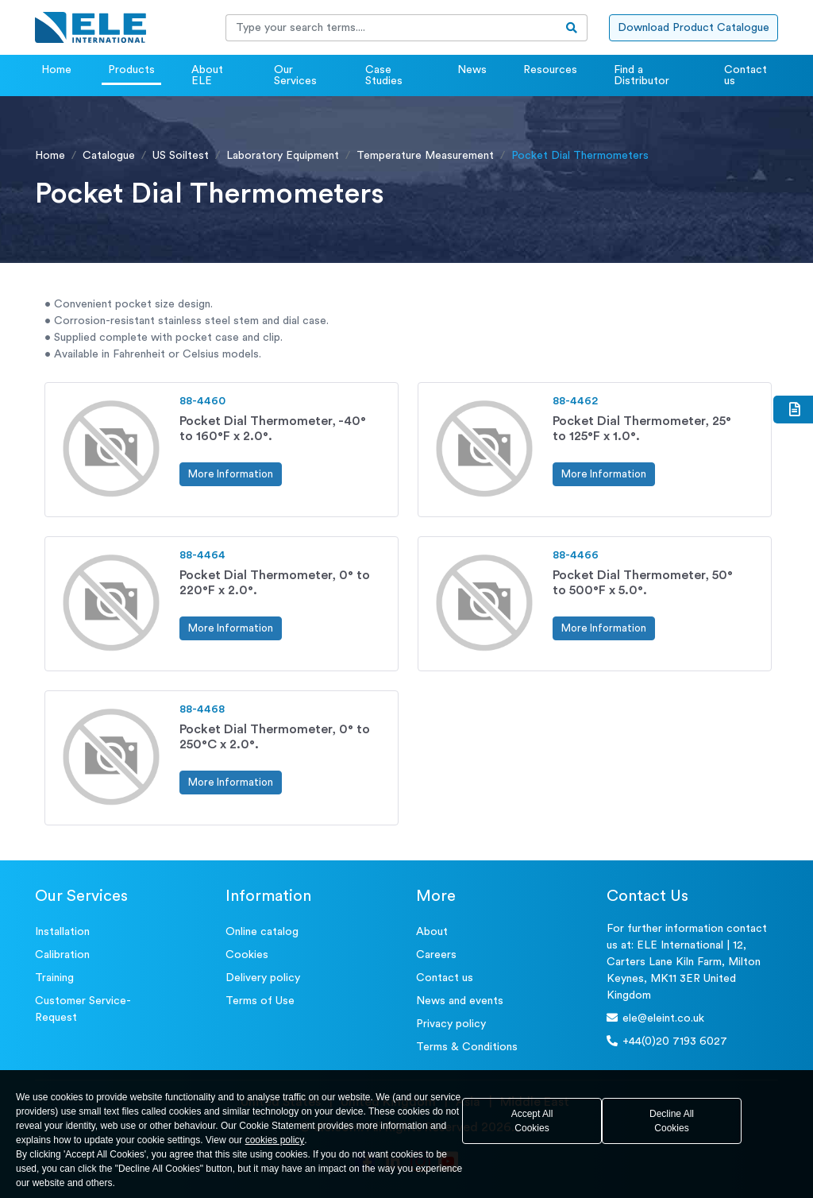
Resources (550, 69)
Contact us (745, 75)
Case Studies (384, 75)
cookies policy (275, 1140)
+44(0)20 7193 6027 (667, 1041)
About (432, 931)
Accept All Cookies (532, 1121)
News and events (459, 1001)
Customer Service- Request (83, 1009)
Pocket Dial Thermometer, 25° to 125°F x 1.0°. (642, 428)
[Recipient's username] (391, 27)
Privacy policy (451, 1024)
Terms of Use (260, 1001)
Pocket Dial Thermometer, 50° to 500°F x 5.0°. (643, 583)
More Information (230, 474)
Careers (436, 954)
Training (54, 978)
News (472, 69)
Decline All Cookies (671, 1121)
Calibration (62, 954)
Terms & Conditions (467, 1047)
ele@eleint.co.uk (655, 1018)
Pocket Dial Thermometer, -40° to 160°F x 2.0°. (272, 428)
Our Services (295, 75)
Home (56, 69)
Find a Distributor (641, 75)
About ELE (207, 75)
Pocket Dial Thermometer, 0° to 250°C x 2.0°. (274, 737)
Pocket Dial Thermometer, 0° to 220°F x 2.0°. (274, 583)
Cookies (246, 954)
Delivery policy (262, 978)
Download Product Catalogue (693, 27)
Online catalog (262, 931)
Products (131, 69)
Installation (62, 931)
